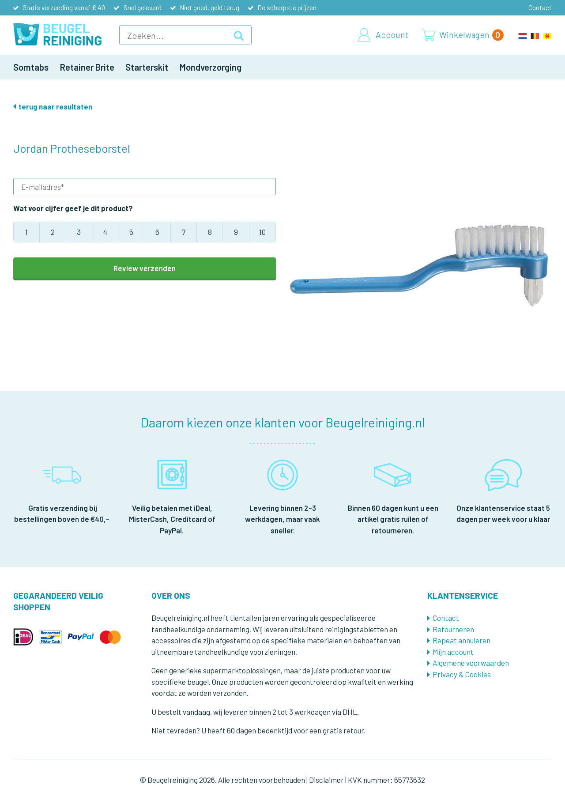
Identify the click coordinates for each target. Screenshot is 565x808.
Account (392, 35)
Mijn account (453, 651)
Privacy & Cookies (462, 674)
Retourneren (453, 629)
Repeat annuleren (461, 640)
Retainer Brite (87, 67)
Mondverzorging (210, 67)
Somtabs (31, 67)
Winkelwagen (471, 35)
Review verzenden (144, 268)
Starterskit (146, 67)
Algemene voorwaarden (471, 662)
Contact (540, 7)
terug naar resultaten (55, 106)
